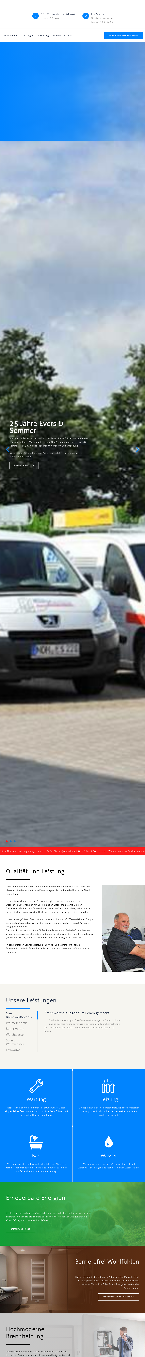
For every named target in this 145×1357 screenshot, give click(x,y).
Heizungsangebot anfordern (123, 35)
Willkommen (10, 35)
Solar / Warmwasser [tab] (15, 1042)
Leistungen (27, 35)
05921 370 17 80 (93, 851)
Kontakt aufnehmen (24, 465)
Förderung (43, 35)
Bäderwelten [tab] (15, 1029)
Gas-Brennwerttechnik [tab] (19, 1015)
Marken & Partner (62, 35)
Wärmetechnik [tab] (16, 1023)
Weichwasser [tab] (15, 1035)
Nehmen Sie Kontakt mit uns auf (118, 1297)
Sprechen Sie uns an (21, 1229)
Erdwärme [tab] (13, 1050)
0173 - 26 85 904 (50, 18)
